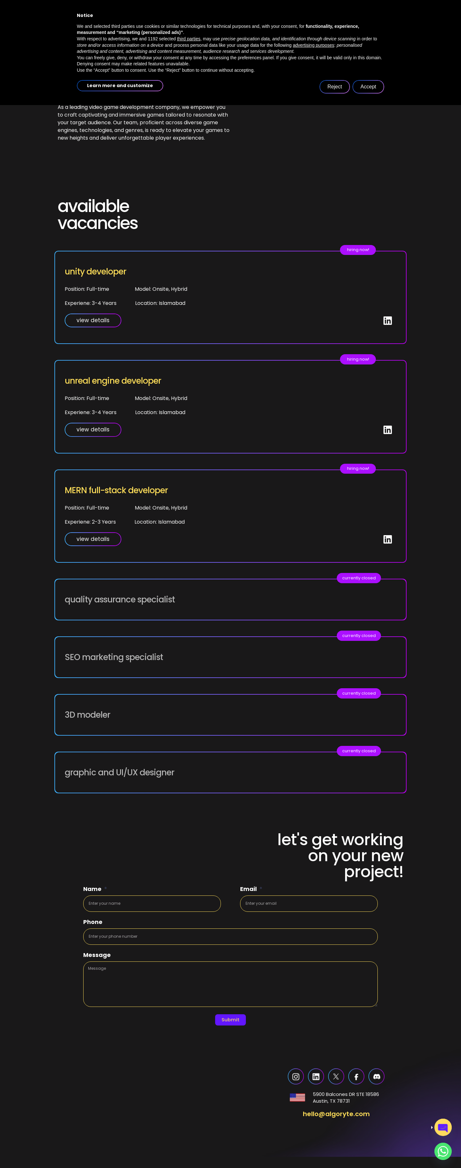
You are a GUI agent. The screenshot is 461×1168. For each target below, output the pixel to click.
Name (93, 889)
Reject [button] (335, 1149)
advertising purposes (313, 1108)
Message (97, 958)
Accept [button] (368, 1149)
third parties (188, 1101)
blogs (313, 47)
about (175, 47)
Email (249, 889)
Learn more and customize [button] (120, 1148)
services (219, 47)
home (137, 47)
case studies (269, 47)
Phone (92, 924)
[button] (366, 579)
